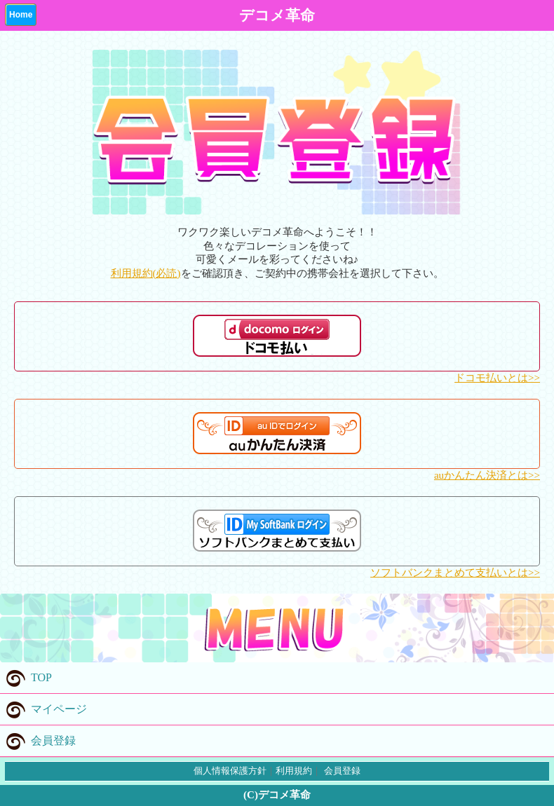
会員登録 (38, 740)
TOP (26, 677)
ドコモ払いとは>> (497, 377)
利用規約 (294, 770)
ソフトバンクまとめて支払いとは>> (455, 572)
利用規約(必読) (146, 273)
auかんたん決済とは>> (487, 475)
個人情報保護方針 (230, 770)
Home (20, 15)
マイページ (43, 709)
